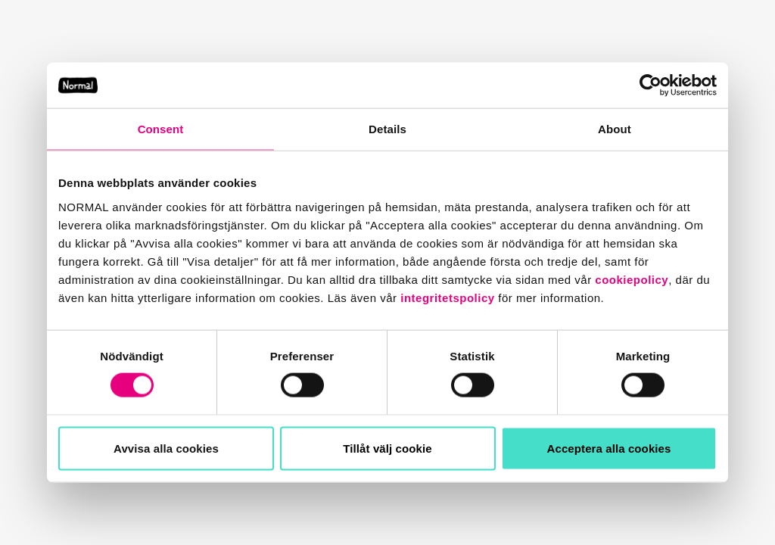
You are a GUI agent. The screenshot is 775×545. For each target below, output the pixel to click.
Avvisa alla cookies (166, 448)
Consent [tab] (161, 128)
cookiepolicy (631, 278)
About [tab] (614, 128)
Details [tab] (387, 128)
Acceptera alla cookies (609, 448)
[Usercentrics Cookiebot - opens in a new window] (650, 84)
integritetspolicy (447, 297)
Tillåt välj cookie (387, 448)
